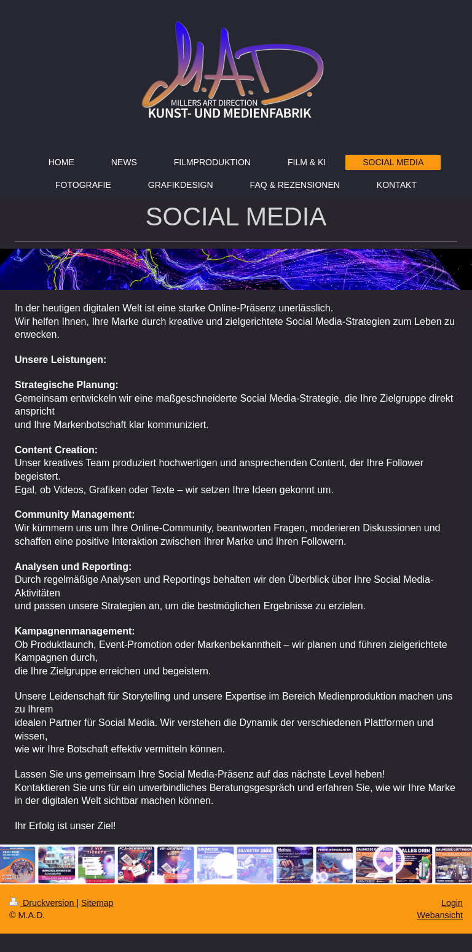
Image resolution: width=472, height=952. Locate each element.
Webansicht (440, 915)
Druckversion (42, 903)
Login (452, 903)
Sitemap (97, 903)
